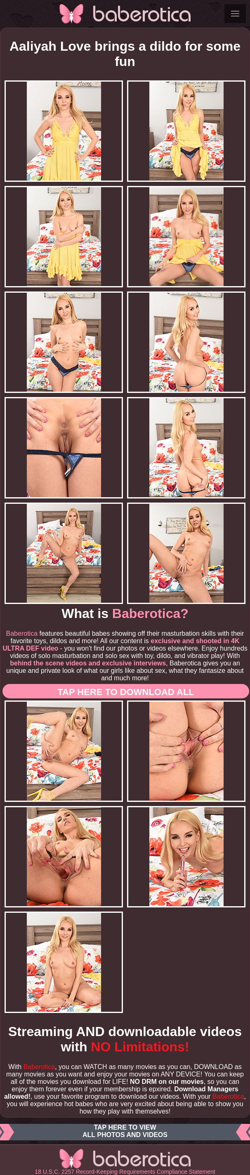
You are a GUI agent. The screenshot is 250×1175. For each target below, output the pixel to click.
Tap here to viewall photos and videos (125, 1132)
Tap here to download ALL (125, 692)
